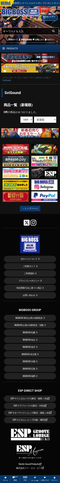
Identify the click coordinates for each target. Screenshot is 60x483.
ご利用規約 (29, 273)
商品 (15, 478)
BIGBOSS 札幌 (29, 332)
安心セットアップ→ (49, 18)
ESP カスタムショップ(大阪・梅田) (30, 420)
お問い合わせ (29, 295)
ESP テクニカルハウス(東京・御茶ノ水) (30, 398)
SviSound (7, 80)
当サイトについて (29, 259)
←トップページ (30, 208)
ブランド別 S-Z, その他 (38, 78)
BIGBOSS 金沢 (29, 347)
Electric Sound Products (30, 464)
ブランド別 (21, 78)
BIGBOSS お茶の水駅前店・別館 (29, 325)
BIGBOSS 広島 (29, 368)
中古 (25, 478)
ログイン (49, 40)
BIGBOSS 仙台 (29, 339)
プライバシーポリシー (29, 280)
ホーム (5, 479)
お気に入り (38, 40)
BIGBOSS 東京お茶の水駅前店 (29, 318)
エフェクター (8, 78)
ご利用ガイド (12, 40)
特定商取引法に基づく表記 (28, 288)
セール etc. (35, 479)
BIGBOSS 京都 (29, 361)
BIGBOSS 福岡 (29, 376)
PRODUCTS (10, 48)
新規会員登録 (25, 40)
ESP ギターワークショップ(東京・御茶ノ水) (30, 413)
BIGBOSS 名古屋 (29, 354)
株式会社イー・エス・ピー (30, 468)
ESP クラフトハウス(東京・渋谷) (30, 405)
